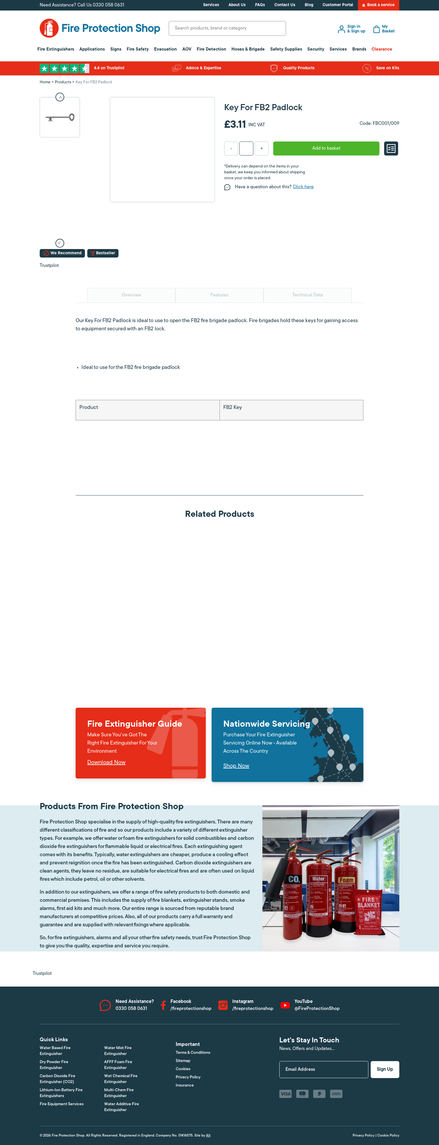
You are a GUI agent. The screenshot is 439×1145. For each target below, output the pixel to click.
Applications (92, 49)
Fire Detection (211, 49)
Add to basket (326, 148)
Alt (208, 1135)
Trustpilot (49, 265)
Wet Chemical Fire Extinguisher (120, 1079)
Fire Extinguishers (55, 49)
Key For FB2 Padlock (94, 82)
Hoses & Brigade (248, 49)
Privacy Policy (188, 1077)
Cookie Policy (388, 1135)
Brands (359, 49)
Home (45, 82)
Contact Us (284, 5)
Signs (115, 49)
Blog (309, 5)
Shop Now (236, 766)
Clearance (382, 49)
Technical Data (307, 295)
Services (211, 5)
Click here (303, 187)
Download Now (106, 763)
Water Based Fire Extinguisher (55, 1051)
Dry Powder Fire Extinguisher (54, 1065)
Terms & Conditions (193, 1053)
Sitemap (183, 1061)
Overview (131, 295)
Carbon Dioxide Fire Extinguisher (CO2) (57, 1079)
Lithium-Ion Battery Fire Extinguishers (61, 1093)
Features (219, 295)
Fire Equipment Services (61, 1104)
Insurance (185, 1085)
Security (315, 49)
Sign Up (385, 1069)
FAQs (260, 5)
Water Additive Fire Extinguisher (121, 1107)
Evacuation (165, 49)
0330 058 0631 (108, 5)
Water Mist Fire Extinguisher (118, 1051)
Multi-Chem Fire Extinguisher (119, 1093)
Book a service (379, 5)
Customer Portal (338, 5)
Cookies (183, 1069)
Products (63, 82)
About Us (237, 5)
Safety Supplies (286, 49)
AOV (186, 49)
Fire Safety (138, 49)
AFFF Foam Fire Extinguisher (118, 1065)
